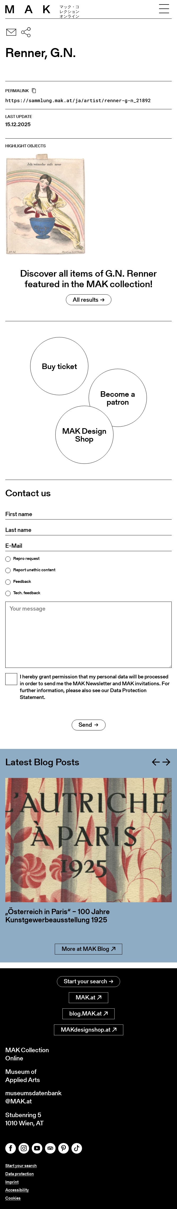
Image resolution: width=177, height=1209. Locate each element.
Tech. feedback (26, 593)
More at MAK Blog (88, 954)
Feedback (22, 581)
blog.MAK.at (88, 1013)
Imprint (12, 1182)
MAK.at (88, 997)
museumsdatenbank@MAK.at (33, 1097)
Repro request (26, 558)
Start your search (88, 981)
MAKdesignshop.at (88, 1029)
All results (89, 300)
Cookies (13, 1198)
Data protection (19, 1174)
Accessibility (17, 1190)
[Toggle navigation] (164, 9)
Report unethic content (34, 570)
